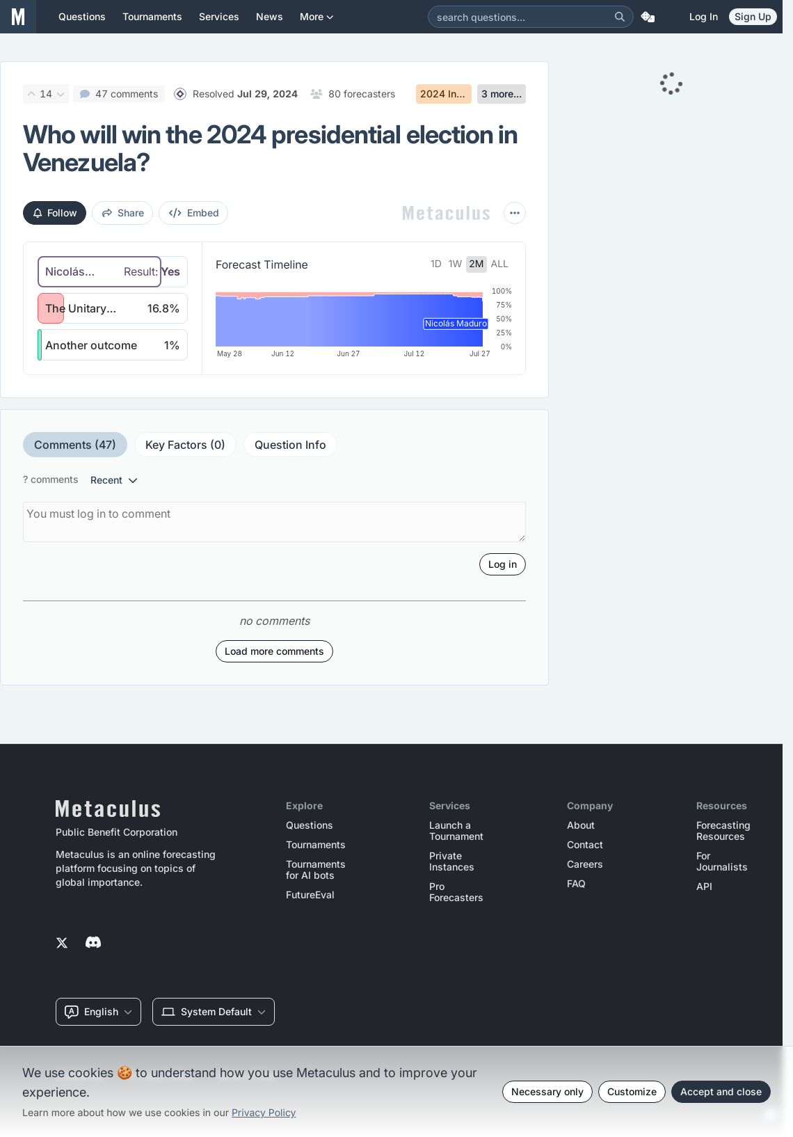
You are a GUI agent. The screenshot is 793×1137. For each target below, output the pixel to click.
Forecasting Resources (723, 831)
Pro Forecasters (456, 892)
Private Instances (451, 861)
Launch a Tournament (456, 831)
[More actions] (515, 213)
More (316, 21)
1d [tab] (436, 264)
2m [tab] (476, 264)
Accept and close (721, 1091)
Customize (632, 1091)
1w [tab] (456, 264)
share (123, 212)
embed (194, 212)
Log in (703, 16)
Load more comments (274, 681)
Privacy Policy (264, 1113)
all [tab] (500, 264)
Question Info (290, 475)
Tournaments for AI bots (316, 870)
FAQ (576, 883)
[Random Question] (647, 17)
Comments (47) (75, 475)
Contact (585, 844)
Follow (55, 212)
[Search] (620, 17)
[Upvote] (31, 94)
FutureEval (310, 894)
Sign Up (753, 16)
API (704, 886)
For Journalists (722, 861)
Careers (585, 864)
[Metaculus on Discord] (93, 943)
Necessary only (547, 1091)
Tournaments (316, 844)
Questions (309, 825)
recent (114, 510)
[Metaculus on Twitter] (62, 943)
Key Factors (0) (185, 475)
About (581, 825)
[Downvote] (60, 94)
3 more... (501, 94)
